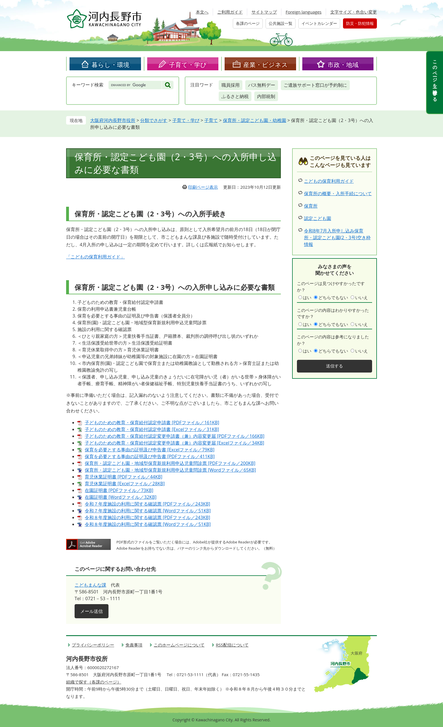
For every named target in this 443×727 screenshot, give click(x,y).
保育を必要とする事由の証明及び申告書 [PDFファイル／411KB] (150, 456)
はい (307, 297)
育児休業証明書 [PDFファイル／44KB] (123, 477)
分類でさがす (153, 120)
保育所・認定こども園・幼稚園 (254, 120)
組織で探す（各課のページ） (93, 682)
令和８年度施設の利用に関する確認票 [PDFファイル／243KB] (147, 517)
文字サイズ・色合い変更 (353, 12)
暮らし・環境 (110, 64)
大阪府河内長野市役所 (112, 120)
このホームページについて (179, 645)
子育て (211, 120)
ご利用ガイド (230, 12)
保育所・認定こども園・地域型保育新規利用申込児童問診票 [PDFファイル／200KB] (170, 463)
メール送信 (91, 611)
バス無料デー (261, 85)
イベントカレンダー (319, 23)
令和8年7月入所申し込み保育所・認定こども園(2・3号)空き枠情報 (337, 237)
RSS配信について (232, 645)
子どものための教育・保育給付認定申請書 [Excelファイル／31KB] (152, 429)
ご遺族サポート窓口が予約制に (315, 85)
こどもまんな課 (90, 585)
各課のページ (248, 23)
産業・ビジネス (265, 64)
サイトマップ (264, 12)
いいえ (361, 297)
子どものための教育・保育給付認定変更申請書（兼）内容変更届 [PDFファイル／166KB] (174, 436)
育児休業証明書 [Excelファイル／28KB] (125, 483)
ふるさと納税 (235, 96)
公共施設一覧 (280, 23)
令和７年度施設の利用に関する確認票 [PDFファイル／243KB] (147, 504)
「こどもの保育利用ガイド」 (95, 257)
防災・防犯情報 (360, 23)
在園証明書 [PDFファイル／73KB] (119, 490)
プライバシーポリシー (93, 645)
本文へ (202, 12)
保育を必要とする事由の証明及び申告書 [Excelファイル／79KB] (149, 450)
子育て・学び (188, 64)
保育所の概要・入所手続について (338, 193)
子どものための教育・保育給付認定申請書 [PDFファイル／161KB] (152, 422)
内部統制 (266, 96)
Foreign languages (304, 12)
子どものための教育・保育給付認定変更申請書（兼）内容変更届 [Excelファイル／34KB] (174, 443)
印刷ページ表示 (203, 187)
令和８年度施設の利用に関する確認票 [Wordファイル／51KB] (148, 524)
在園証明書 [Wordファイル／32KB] (121, 497)
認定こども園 (317, 218)
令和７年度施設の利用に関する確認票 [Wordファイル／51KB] (148, 511)
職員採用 (231, 85)
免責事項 (133, 645)
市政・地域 (343, 64)
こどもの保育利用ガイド (329, 181)
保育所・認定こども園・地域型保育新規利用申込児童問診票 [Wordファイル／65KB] (170, 470)
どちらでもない (333, 297)
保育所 (311, 206)
